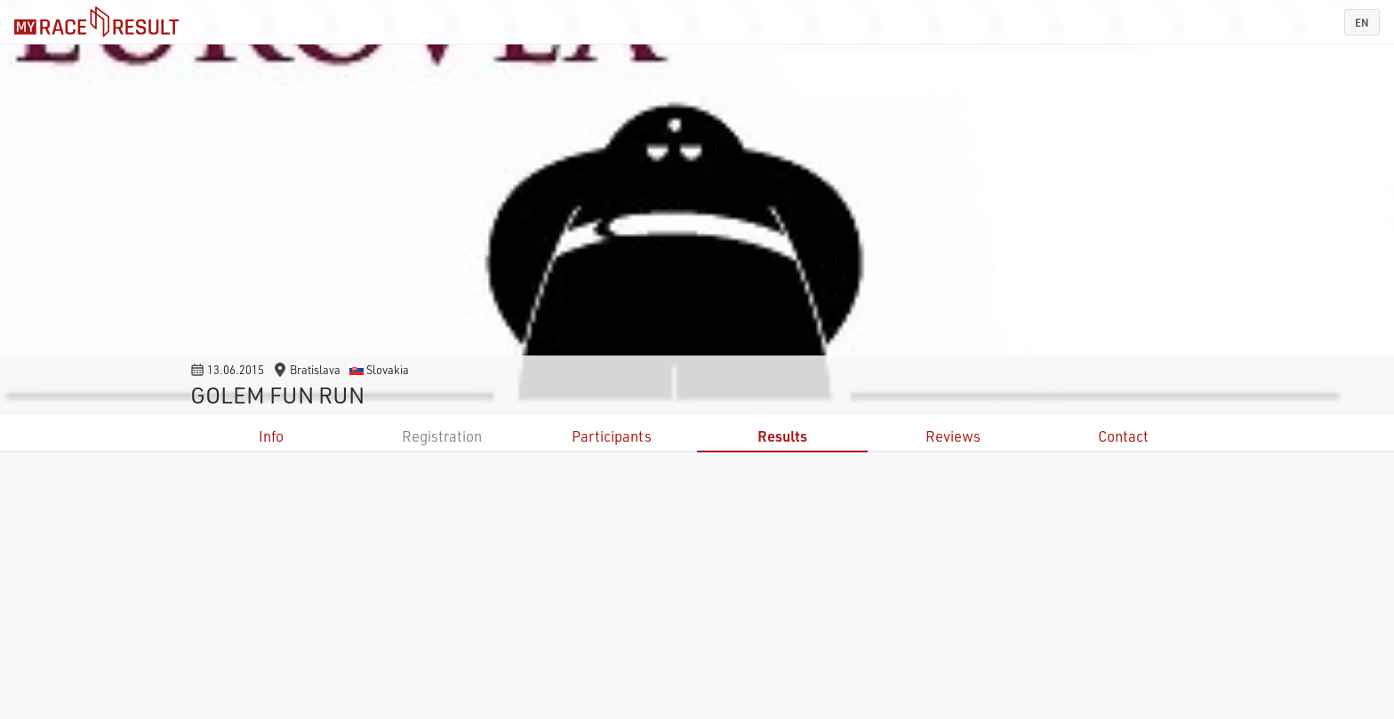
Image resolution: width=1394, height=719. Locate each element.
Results (782, 436)
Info (271, 436)
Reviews (953, 436)
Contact (1123, 436)
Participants (612, 436)
